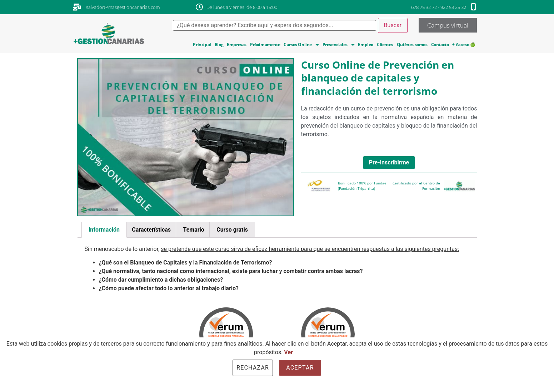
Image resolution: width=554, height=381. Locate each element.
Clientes (385, 44)
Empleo (365, 44)
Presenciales (339, 44)
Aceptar (300, 367)
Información (104, 229)
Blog (219, 44)
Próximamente (265, 44)
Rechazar (252, 367)
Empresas (236, 44)
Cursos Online (301, 44)
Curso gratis (232, 229)
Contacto (440, 44)
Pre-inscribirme (389, 162)
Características (151, 229)
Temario (193, 229)
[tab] (104, 230)
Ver (288, 352)
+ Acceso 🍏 (463, 44)
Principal (202, 44)
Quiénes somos (412, 44)
